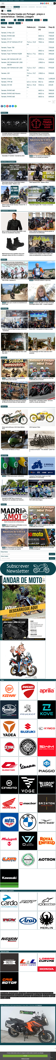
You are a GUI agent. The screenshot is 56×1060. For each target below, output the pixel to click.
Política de (25, 1058)
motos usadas (16, 7)
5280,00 (51, 39)
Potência (11, 23)
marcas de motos (24, 7)
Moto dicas (4, 455)
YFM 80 (9, 82)
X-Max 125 (10, 33)
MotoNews (4, 112)
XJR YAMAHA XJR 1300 (14, 68)
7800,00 (51, 90)
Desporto (4, 357)
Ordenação (20, 20)
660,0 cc (41, 36)
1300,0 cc (41, 62)
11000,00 (52, 79)
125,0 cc (41, 59)
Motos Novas (22, 993)
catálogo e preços (9, 7)
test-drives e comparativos (6, 8)
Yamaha (37, 20)
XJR (8, 73)
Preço (45, 20)
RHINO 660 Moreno (13, 93)
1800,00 (51, 82)
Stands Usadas (19, 994)
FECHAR (25, 1055)
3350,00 (51, 33)
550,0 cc (41, 85)
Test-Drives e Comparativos (8, 161)
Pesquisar (52, 554)
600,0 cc (41, 39)
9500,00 (51, 62)
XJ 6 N (9, 39)
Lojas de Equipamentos (49, 994)
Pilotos (2, 998)
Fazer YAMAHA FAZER (14, 54)
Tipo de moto (29, 20)
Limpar (3, 20)
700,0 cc (41, 42)
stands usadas (39, 7)
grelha (5, 10)
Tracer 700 (10, 47)
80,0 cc (40, 82)
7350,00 (51, 47)
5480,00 (51, 51)
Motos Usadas (4, 993)
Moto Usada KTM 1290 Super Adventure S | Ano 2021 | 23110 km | (28, 1024)
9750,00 (51, 68)
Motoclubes (46, 996)
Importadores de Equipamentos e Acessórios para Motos (15, 996)
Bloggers (52, 996)
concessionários (31, 7)
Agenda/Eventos (13, 993)
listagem (9, 10)
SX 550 (9, 85)
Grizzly (9, 79)
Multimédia (4, 308)
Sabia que (4, 406)
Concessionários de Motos (7, 994)
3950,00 (51, 54)
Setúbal (18, 23)
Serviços (7, 998)
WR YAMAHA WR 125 (14, 59)
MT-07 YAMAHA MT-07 (14, 42)
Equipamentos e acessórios (8, 210)
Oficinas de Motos (28, 994)
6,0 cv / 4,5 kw (32, 82)
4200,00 (51, 59)
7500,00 (51, 36)
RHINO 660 (11, 36)
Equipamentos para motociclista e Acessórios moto (40, 993)
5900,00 (51, 42)
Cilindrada (4, 23)
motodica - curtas (16, 8)
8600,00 (51, 93)
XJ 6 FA (9, 51)
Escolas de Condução (36, 996)
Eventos (3, 504)
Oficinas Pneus (38, 994)
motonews (45, 7)
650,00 (51, 85)
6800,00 (51, 96)
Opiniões (4, 259)
